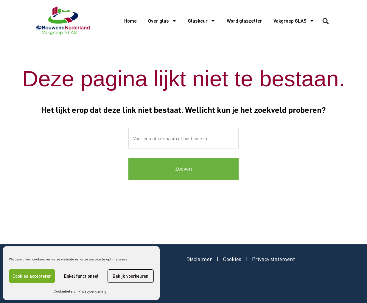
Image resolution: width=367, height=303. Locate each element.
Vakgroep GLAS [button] (293, 20)
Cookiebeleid (64, 291)
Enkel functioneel (81, 276)
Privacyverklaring (92, 291)
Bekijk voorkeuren (130, 276)
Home (130, 21)
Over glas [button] (162, 20)
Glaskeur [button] (201, 20)
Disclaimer (199, 259)
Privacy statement (274, 259)
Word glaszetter (244, 21)
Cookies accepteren (32, 276)
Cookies (232, 259)
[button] (325, 21)
